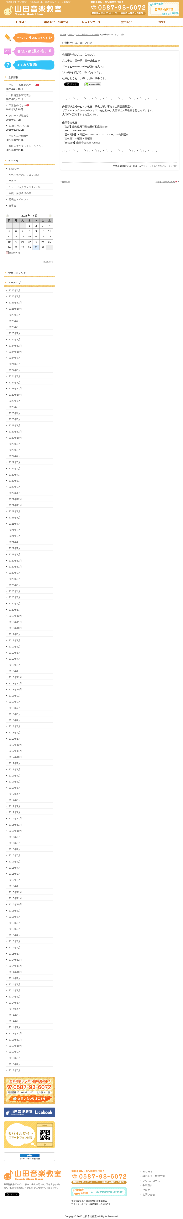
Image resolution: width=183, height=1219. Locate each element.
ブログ (161, 22)
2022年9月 (15, 444)
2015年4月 (15, 935)
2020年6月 (15, 579)
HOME (63, 34)
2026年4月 (15, 290)
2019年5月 (15, 652)
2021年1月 (15, 554)
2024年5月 (15, 370)
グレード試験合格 (19, 115)
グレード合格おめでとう (24, 85)
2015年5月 (15, 929)
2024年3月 (15, 376)
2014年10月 (15, 972)
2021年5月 (15, 535)
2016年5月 (15, 861)
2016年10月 (15, 830)
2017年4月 (15, 794)
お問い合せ (149, 1194)
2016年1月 (15, 886)
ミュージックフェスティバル (25, 187)
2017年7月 (15, 775)
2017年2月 (15, 806)
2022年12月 (15, 431)
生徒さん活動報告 (19, 135)
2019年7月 (15, 640)
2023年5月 (15, 407)
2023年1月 (15, 425)
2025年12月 (15, 302)
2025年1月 (15, 339)
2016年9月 (15, 837)
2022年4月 (15, 474)
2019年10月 (15, 628)
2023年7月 (15, 400)
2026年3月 (15, 296)
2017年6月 (15, 781)
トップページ (21, 22)
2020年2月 (15, 603)
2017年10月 (15, 757)
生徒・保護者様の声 (20, 193)
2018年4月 (15, 720)
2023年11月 (15, 388)
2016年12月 (15, 818)
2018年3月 (15, 726)
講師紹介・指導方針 (56, 22)
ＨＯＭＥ (148, 1171)
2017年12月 (15, 744)
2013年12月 (15, 1033)
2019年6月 (15, 646)
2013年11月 (15, 1039)
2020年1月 (15, 609)
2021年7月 (15, 523)
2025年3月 (15, 327)
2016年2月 (15, 879)
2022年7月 (15, 456)
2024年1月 (15, 382)
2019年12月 (15, 615)
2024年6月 (15, 364)
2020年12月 (15, 560)
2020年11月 (15, 566)
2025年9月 (15, 314)
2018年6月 (15, 714)
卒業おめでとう (19, 105)
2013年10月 (15, 1045)
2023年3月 (15, 419)
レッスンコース (91, 22)
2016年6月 (15, 855)
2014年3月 (15, 1015)
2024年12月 (15, 345)
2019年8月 (15, 634)
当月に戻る (48, 262)
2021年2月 (15, 548)
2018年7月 (15, 708)
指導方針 (66, 182)
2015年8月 (15, 910)
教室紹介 (126, 22)
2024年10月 (15, 351)
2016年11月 (15, 824)
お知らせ (14, 168)
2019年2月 (15, 664)
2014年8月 (15, 984)
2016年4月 (15, 867)
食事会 (12, 205)
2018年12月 (15, 677)
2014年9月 (15, 978)
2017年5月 (15, 787)
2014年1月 (15, 1027)
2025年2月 (15, 333)
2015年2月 (15, 947)
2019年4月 (15, 658)
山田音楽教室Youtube (88, 142)
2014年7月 (15, 990)
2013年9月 (15, 1051)
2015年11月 (15, 898)
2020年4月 (15, 591)
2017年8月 (15, 769)
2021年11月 (15, 505)
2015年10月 (15, 904)
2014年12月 (15, 959)
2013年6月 (15, 1070)
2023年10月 (15, 394)
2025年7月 (15, 321)
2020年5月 (15, 585)
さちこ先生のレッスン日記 (87, 34)
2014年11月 (15, 965)
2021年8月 (15, 517)
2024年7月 (15, 357)
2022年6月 (15, 462)
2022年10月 (15, 437)
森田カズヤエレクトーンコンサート (29, 146)
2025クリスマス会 (19, 125)
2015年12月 (15, 892)
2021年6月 (15, 529)
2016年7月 (15, 849)
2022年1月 (15, 493)
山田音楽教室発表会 (20, 95)
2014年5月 (15, 1002)
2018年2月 (15, 732)
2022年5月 (15, 468)
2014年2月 (15, 1021)
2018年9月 (15, 695)
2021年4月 (15, 542)
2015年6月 (15, 923)
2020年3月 (15, 597)
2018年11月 (15, 683)
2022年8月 (15, 450)
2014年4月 (15, 1008)
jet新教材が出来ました (166, 182)
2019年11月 (15, 622)
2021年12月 (15, 499)
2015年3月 (15, 941)
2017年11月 (15, 750)
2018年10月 (15, 689)
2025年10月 (15, 308)
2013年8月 (15, 1058)
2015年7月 (15, 916)
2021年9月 (15, 511)
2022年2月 (15, 486)
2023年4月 (15, 413)
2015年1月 (15, 953)
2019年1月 (15, 671)
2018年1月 (15, 738)
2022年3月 (15, 480)
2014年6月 (15, 996)
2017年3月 (15, 800)
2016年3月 (15, 873)
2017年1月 (15, 812)
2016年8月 (15, 843)
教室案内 (148, 1185)
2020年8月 (15, 572)
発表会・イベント (19, 199)
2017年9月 (15, 763)
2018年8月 (15, 701)
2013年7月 (15, 1064)
